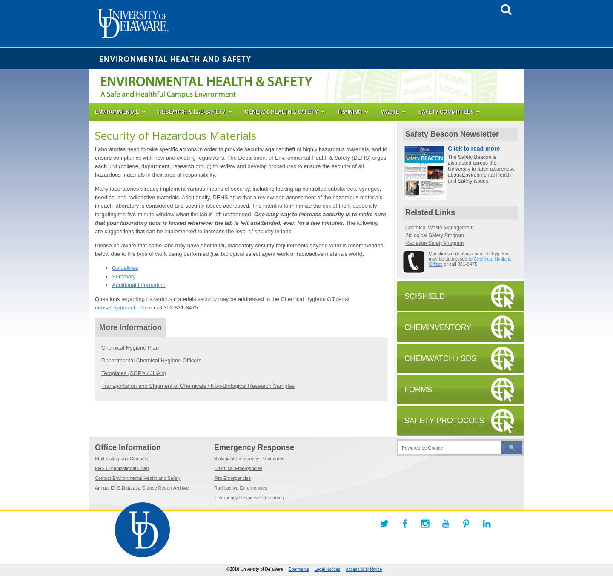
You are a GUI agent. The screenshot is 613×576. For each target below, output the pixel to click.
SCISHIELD (424, 296)
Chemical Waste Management (439, 228)
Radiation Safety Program (434, 243)
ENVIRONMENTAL (117, 112)
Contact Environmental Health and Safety (138, 478)
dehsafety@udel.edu (120, 307)
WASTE (390, 112)
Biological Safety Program (434, 235)
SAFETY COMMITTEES (446, 112)
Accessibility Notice (364, 569)
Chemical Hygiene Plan (130, 347)
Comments (299, 569)
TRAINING (349, 112)
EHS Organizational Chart (122, 468)
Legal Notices (328, 569)
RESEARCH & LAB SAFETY (192, 112)
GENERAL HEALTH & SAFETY (281, 112)
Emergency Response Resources (249, 497)
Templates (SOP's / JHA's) (133, 373)
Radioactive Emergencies (240, 487)
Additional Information (139, 285)
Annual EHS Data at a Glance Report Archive (142, 487)
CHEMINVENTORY (437, 327)
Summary (124, 276)
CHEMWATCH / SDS (440, 358)
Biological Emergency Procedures (249, 458)
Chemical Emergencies (238, 468)
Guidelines (125, 268)
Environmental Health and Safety (175, 58)
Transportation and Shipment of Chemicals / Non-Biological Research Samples (198, 386)
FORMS (418, 389)
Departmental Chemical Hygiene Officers (151, 360)
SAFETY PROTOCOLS (444, 420)
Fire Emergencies (232, 478)
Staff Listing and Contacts (121, 458)
